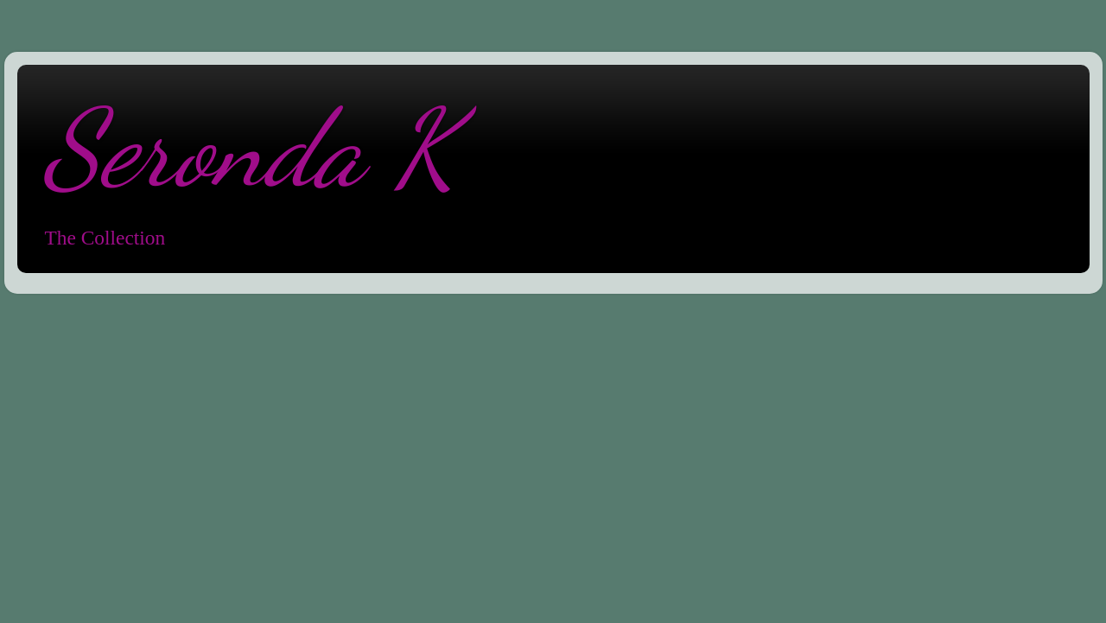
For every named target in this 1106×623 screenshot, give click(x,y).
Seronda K (249, 148)
